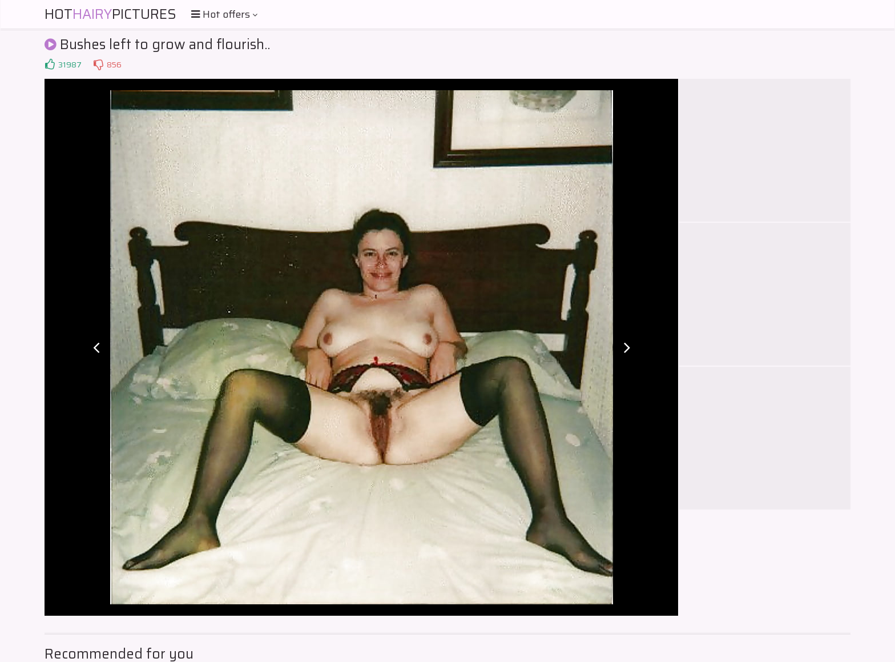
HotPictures (110, 14)
